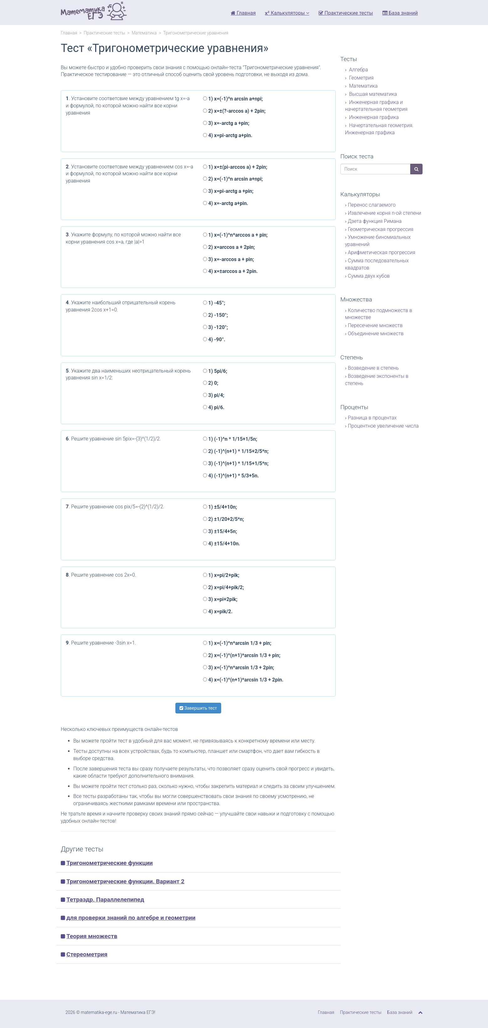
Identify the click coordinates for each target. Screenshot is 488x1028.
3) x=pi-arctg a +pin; (228, 191)
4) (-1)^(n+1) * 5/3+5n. (231, 476)
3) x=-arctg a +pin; (226, 123)
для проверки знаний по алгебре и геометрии (130, 917)
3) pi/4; (213, 395)
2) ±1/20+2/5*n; (223, 519)
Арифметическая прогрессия (381, 252)
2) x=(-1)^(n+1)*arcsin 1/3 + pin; (242, 655)
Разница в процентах (372, 418)
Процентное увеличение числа (383, 426)
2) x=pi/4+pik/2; (223, 587)
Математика (144, 32)
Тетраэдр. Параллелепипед (105, 899)
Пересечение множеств (375, 325)
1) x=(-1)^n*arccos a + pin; (235, 235)
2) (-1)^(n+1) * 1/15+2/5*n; (236, 451)
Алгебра (358, 70)
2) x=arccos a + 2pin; (229, 247)
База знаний (400, 13)
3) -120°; (215, 327)
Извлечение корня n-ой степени (384, 213)
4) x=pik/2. (218, 611)
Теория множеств (91, 936)
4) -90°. (214, 339)
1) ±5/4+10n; (220, 507)
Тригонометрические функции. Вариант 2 (125, 881)
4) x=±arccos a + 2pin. (230, 271)
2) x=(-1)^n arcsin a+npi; (233, 179)
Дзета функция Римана (375, 221)
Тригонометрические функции (109, 862)
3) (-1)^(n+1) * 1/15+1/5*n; (236, 463)
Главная (243, 13)
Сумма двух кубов (369, 276)
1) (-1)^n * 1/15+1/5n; (230, 439)
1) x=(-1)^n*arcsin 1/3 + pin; (237, 643)
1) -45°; (214, 303)
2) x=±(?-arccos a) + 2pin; (234, 111)
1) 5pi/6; (215, 371)
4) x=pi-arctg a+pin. (227, 135)
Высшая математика (372, 94)
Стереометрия (86, 954)
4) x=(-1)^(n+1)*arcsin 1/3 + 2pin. (243, 680)
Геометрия (361, 78)
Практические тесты (346, 13)
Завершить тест (198, 708)
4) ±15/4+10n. (221, 544)
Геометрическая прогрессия (380, 229)
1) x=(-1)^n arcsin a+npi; (233, 99)
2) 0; (210, 383)
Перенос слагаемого (372, 205)
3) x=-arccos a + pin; (228, 259)
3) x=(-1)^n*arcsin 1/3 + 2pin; (238, 668)
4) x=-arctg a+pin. (225, 203)
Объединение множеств (376, 334)
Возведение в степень (373, 368)
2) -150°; (215, 315)
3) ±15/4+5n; (220, 531)
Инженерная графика (373, 117)
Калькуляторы (287, 13)
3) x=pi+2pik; (220, 599)
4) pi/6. (214, 407)
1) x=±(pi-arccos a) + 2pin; (235, 167)
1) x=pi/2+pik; (221, 575)
